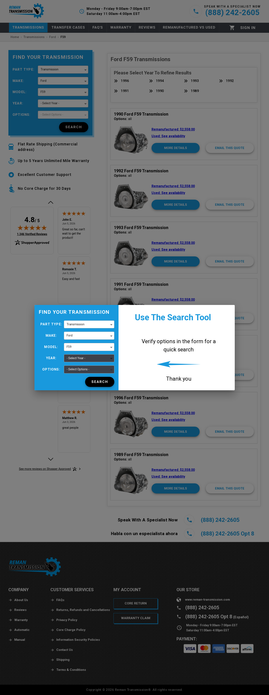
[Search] (99, 382)
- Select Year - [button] (76, 358)
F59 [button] (69, 346)
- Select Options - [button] (78, 369)
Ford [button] (70, 335)
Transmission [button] (75, 324)
